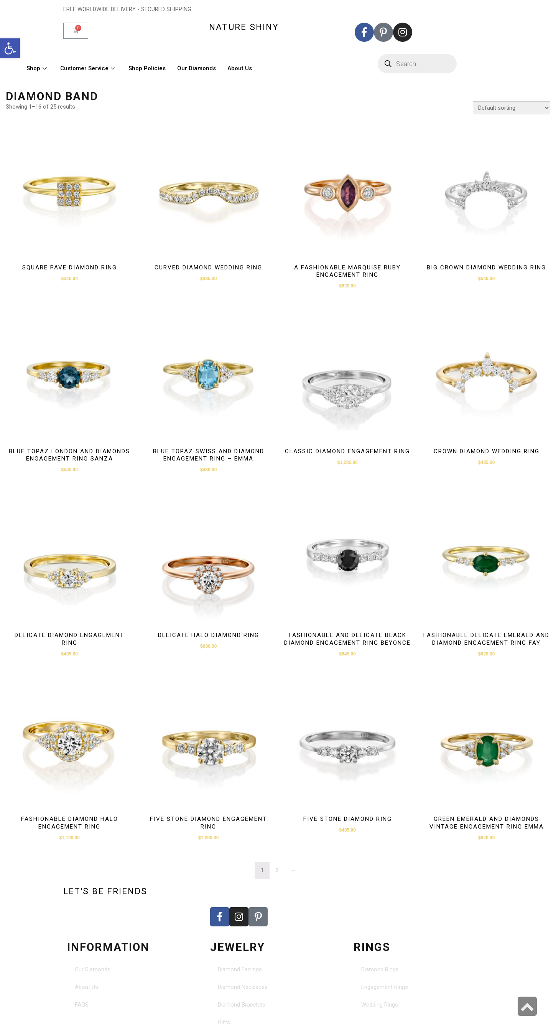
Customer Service (88, 68)
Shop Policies (147, 68)
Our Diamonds (196, 68)
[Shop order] (511, 107)
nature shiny (244, 27)
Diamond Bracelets (241, 1004)
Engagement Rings (384, 987)
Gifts (224, 1022)
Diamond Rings (380, 969)
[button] (10, 48)
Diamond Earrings (240, 969)
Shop (37, 68)
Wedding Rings (379, 1004)
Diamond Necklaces (243, 987)
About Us (239, 68)
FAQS (82, 1004)
